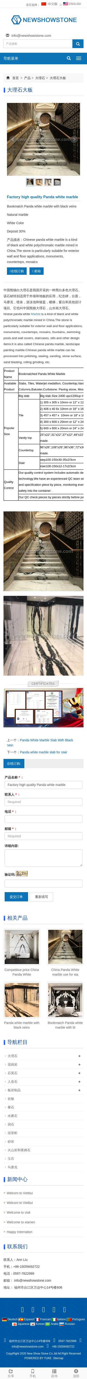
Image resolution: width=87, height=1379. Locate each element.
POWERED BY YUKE (38, 1358)
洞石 (11, 1124)
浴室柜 (12, 1133)
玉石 (11, 1158)
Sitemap (58, 1358)
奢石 (11, 1107)
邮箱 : (10, 829)
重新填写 (41, 897)
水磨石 (12, 1116)
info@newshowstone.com (31, 35)
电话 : (10, 811)
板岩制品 (14, 1090)
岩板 (11, 1099)
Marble (36, 314)
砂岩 (11, 1141)
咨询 (54, 1373)
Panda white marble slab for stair (43, 752)
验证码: (10, 874)
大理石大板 (57, 78)
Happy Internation (19, 1232)
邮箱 (36, 271)
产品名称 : (14, 777)
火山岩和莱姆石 (19, 1150)
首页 (15, 78)
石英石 (12, 1073)
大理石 (40, 78)
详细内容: (12, 846)
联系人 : (12, 794)
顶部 (76, 1373)
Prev (13, 139)
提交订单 (16, 897)
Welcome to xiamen (21, 1222)
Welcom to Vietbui (20, 1193)
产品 (27, 78)
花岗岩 (12, 1064)
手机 (33, 1373)
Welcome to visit (18, 1212)
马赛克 (12, 1167)
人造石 (12, 1081)
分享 (11, 1373)
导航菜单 (10, 58)
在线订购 (17, 271)
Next (74, 139)
